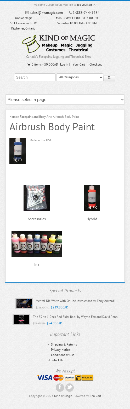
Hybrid (92, 219)
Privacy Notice (59, 350)
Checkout (95, 64)
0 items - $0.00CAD (42, 64)
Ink (36, 264)
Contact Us (56, 360)
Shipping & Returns (62, 344)
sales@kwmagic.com (46, 12)
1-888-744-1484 (86, 12)
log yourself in (86, 5)
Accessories (37, 219)
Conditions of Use (61, 355)
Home (13, 117)
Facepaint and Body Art (35, 117)
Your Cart (79, 64)
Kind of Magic (63, 396)
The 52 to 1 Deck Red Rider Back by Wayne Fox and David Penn (75, 317)
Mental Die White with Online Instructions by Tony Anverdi (75, 301)
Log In (64, 64)
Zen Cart (95, 396)
